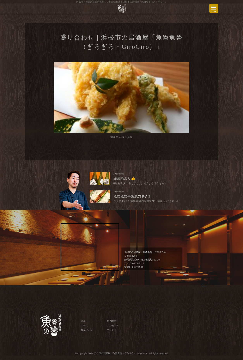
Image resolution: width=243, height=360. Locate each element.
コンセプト (113, 325)
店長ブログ (87, 330)
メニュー (85, 321)
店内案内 (111, 321)
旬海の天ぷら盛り (121, 137)
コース (84, 325)
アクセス (111, 330)
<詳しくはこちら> (155, 183)
